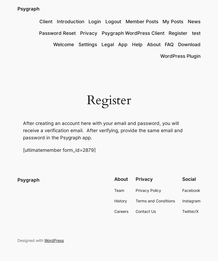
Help (137, 44)
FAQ (169, 44)
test (196, 33)
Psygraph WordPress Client (133, 33)
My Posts (173, 21)
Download (189, 44)
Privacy (88, 33)
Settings (87, 44)
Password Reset (57, 33)
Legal (108, 44)
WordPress (54, 240)
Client (45, 21)
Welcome (63, 44)
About (154, 44)
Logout (113, 21)
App (123, 44)
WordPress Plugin (180, 56)
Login (94, 21)
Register (178, 33)
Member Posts (142, 21)
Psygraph (28, 9)
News (194, 21)
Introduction (70, 21)
